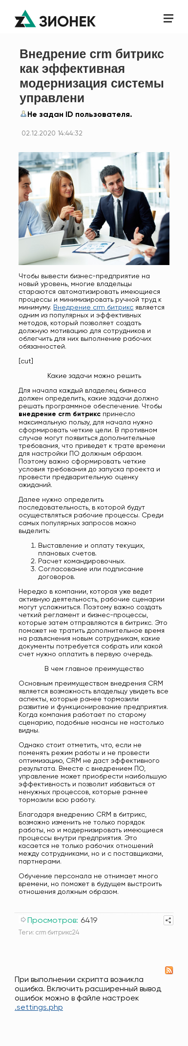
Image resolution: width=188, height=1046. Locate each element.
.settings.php (39, 1007)
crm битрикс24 (58, 932)
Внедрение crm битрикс (93, 307)
